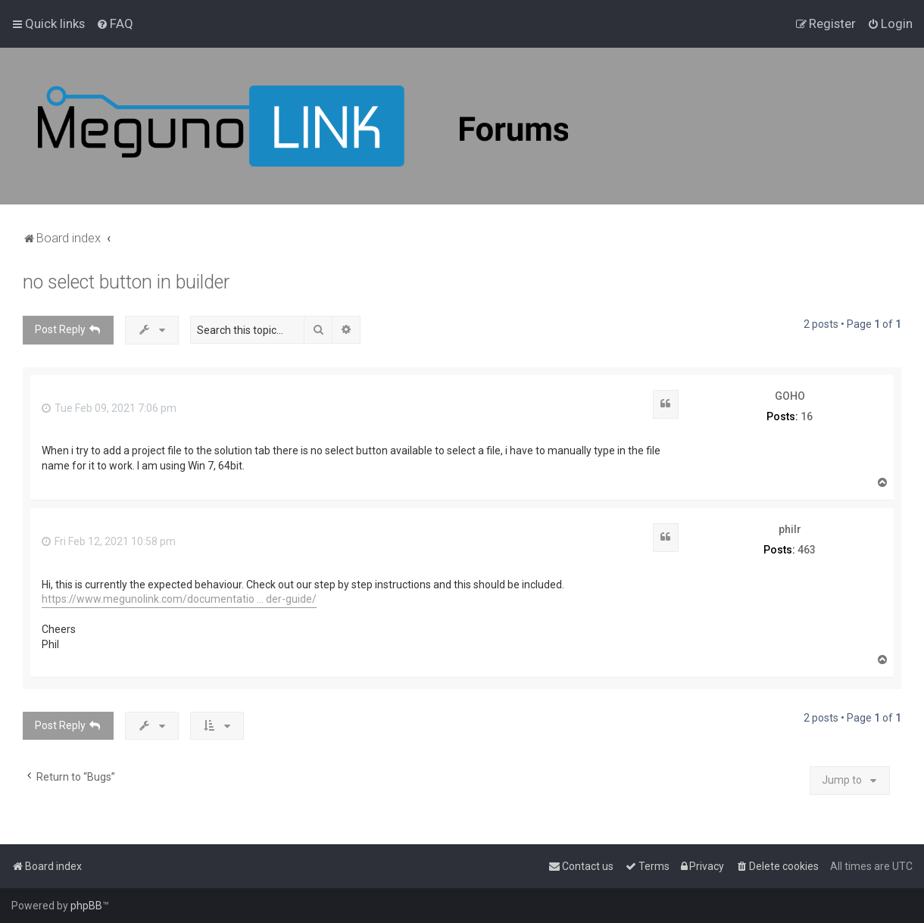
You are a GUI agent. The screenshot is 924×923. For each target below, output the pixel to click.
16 (807, 416)
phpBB (86, 906)
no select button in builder (126, 282)
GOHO (790, 396)
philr (790, 529)
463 (807, 550)
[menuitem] (114, 23)
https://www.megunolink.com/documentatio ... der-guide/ (179, 599)
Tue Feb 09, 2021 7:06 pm (109, 408)
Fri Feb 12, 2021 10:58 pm (109, 541)
